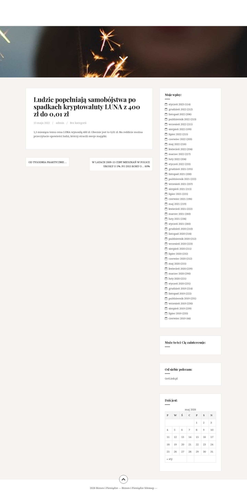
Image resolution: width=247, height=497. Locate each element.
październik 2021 (179, 179)
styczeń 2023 (176, 104)
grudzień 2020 (177, 228)
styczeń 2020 (176, 283)
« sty (169, 459)
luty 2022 (174, 159)
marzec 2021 (176, 213)
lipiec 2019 (175, 313)
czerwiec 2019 (177, 318)
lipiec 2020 (175, 253)
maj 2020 (174, 263)
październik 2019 (179, 298)
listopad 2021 (177, 174)
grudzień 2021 (177, 169)
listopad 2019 (177, 293)
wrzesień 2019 (177, 303)
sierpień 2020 (177, 248)
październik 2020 (179, 238)
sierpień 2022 (177, 129)
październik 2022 (179, 119)
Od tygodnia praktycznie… (47, 162)
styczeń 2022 (176, 164)
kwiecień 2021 (177, 208)
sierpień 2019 (177, 308)
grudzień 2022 (177, 109)
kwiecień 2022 (177, 149)
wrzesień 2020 (177, 243)
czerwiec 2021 (177, 199)
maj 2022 (174, 144)
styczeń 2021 (176, 223)
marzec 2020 (176, 273)
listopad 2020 (177, 233)
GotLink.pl (171, 378)
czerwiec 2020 (177, 258)
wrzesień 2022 (177, 124)
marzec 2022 (176, 154)
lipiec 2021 (175, 194)
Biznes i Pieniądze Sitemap (138, 488)
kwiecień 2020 (177, 268)
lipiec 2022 (175, 134)
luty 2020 (174, 278)
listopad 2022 (177, 114)
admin (60, 122)
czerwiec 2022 (177, 139)
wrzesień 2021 (177, 184)
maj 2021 (174, 203)
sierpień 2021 (177, 189)
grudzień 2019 (177, 288)
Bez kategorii (78, 122)
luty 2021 (174, 218)
